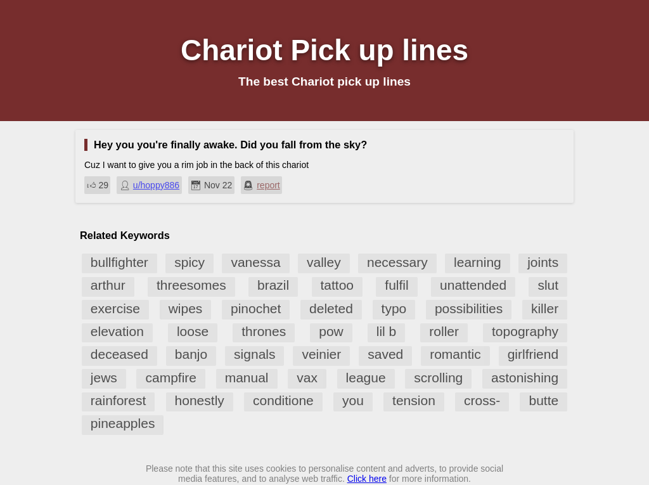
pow (331, 331)
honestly (199, 400)
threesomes (191, 285)
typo (394, 308)
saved (385, 354)
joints (542, 262)
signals (254, 354)
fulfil (396, 285)
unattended (473, 285)
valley (324, 262)
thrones (263, 331)
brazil (273, 285)
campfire (170, 377)
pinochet (256, 308)
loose (193, 331)
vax (307, 377)
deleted (331, 308)
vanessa (255, 262)
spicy (189, 262)
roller (444, 331)
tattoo (337, 285)
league (366, 377)
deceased (119, 354)
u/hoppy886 (156, 185)
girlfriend (533, 354)
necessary (397, 262)
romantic (455, 354)
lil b (386, 331)
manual (247, 377)
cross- (482, 400)
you (353, 400)
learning (477, 262)
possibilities (469, 308)
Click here (367, 479)
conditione (283, 400)
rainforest (118, 400)
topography (525, 331)
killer (544, 308)
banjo (191, 354)
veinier (321, 354)
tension (413, 400)
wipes (186, 308)
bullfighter (119, 262)
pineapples (123, 423)
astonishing (524, 377)
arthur (108, 285)
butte (543, 400)
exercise (115, 308)
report (268, 185)
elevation (117, 331)
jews (104, 377)
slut (547, 285)
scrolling (438, 377)
